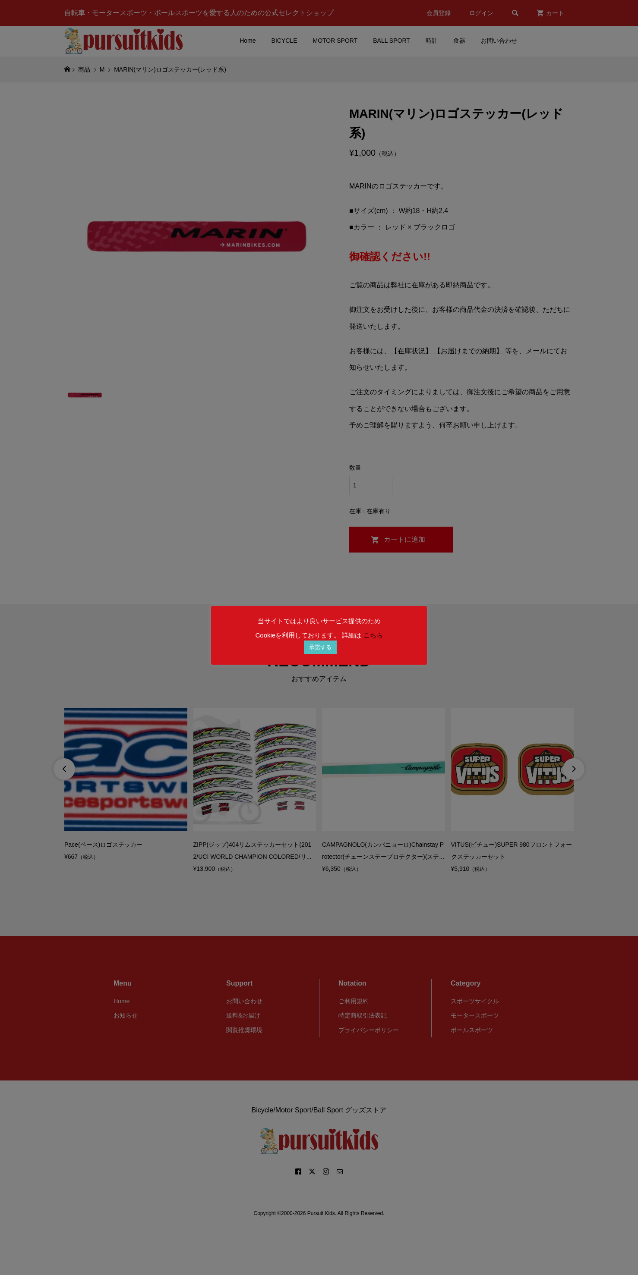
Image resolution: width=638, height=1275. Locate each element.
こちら (373, 635)
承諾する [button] (320, 647)
